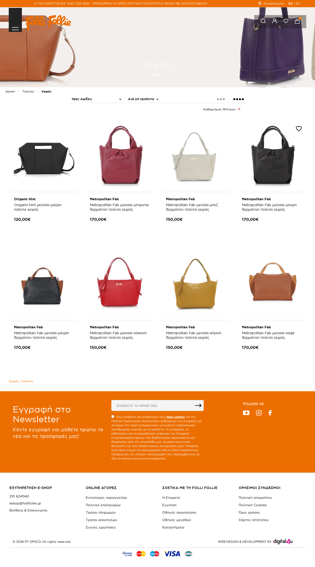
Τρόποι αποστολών (101, 517)
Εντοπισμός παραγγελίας (106, 495)
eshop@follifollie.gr (25, 501)
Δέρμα (134, 128)
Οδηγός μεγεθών (176, 517)
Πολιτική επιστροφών (103, 502)
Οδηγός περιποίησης (179, 510)
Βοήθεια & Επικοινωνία (28, 508)
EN (298, 3)
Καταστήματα (271, 3)
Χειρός (46, 91)
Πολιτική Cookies (253, 502)
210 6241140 (19, 494)
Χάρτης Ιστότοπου (254, 517)
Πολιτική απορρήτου (255, 495)
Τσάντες (28, 91)
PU (131, 120)
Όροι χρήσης (249, 510)
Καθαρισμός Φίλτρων (221, 109)
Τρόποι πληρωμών (101, 510)
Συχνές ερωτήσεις (101, 525)
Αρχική (10, 91)
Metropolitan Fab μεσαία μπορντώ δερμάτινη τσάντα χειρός (113, 209)
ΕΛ (291, 3)
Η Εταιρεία (171, 495)
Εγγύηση (169, 502)
